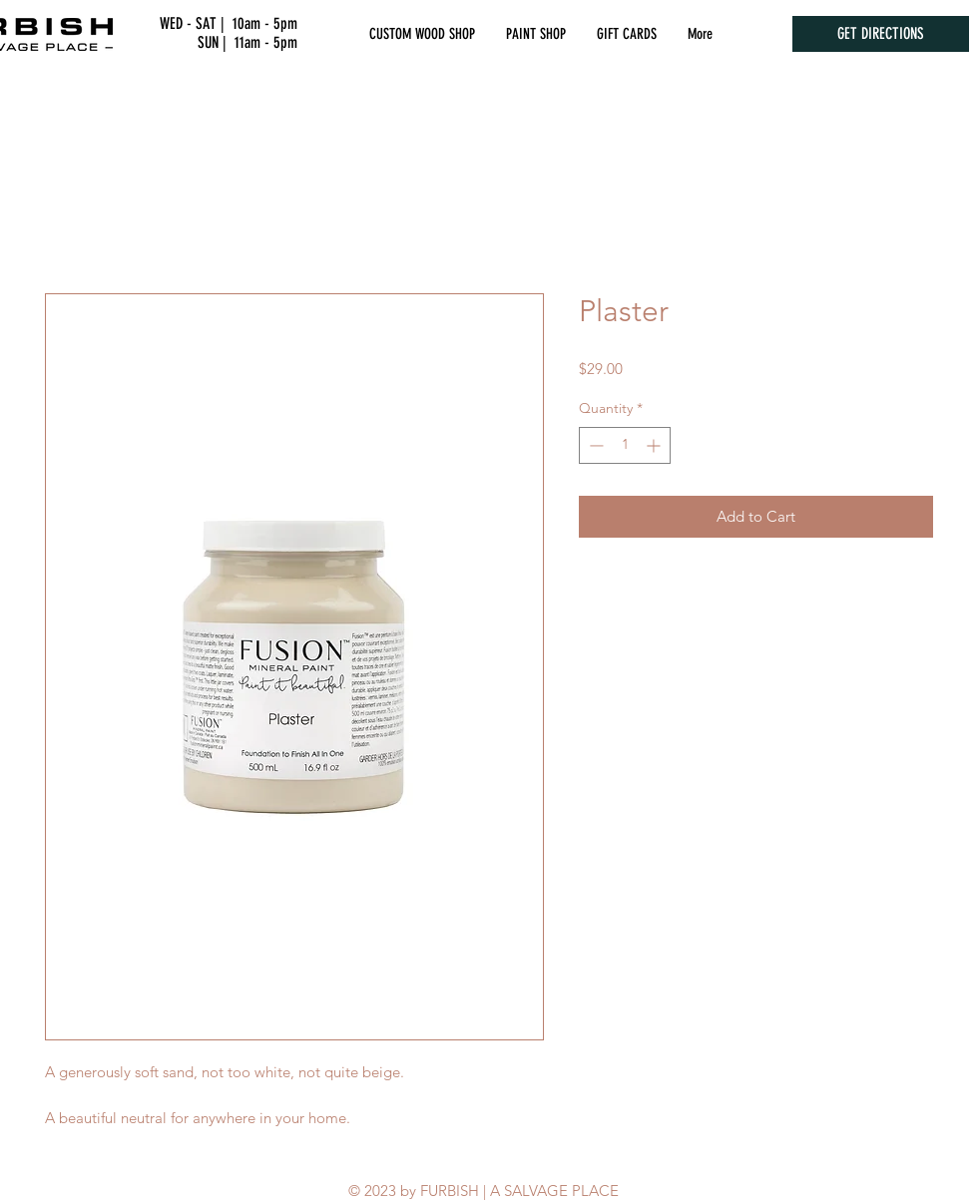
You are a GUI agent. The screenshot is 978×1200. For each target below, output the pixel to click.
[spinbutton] (625, 445)
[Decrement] (594, 445)
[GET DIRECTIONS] (880, 34)
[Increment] (655, 445)
